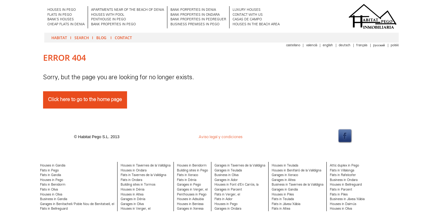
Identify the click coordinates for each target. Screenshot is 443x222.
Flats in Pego (49, 171)
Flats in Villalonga (342, 171)
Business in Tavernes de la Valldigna (297, 185)
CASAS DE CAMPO (247, 20)
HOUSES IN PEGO (61, 10)
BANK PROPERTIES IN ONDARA (195, 15)
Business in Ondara (343, 180)
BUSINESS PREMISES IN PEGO (194, 25)
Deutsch (345, 45)
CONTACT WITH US (248, 15)
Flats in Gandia (50, 175)
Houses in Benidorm (192, 166)
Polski (395, 45)
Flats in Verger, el (227, 195)
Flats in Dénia (186, 180)
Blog (101, 37)
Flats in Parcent (341, 190)
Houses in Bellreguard (346, 185)
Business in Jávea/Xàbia (347, 199)
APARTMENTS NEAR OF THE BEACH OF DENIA (127, 10)
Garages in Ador (226, 180)
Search (81, 37)
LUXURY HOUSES (247, 10)
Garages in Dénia (133, 199)
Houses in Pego (51, 180)
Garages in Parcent (228, 190)
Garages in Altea (283, 180)
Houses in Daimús (343, 204)
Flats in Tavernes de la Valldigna (143, 175)
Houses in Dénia (132, 190)
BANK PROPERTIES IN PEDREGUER (198, 20)
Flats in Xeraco (187, 175)
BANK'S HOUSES (60, 20)
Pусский (379, 45)
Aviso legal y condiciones (220, 137)
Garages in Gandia (285, 190)
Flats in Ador (223, 199)
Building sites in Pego (192, 171)
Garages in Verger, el (192, 190)
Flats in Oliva (49, 190)
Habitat (59, 37)
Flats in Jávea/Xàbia (286, 204)
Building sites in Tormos (138, 185)
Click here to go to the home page (85, 100)
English (328, 45)
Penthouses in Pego (191, 195)
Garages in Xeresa (190, 209)
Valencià (312, 45)
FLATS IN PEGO (59, 15)
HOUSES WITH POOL (107, 15)
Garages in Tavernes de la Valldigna (239, 166)
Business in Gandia (53, 199)
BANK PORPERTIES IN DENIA (193, 10)
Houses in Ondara (133, 171)
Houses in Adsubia (190, 199)
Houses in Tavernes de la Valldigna (145, 166)
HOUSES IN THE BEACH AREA (256, 25)
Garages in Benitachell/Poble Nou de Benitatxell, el (77, 204)
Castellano (293, 45)
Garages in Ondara (227, 209)
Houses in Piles (283, 195)
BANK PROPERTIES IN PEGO (113, 25)
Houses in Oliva (51, 195)
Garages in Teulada (228, 171)
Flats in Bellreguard (54, 209)
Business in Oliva (226, 175)
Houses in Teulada (285, 166)
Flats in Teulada (283, 199)
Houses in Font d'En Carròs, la (236, 185)
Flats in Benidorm (53, 185)
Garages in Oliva (132, 204)
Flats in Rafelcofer (343, 175)
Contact (123, 37)
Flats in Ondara (131, 180)
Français (362, 45)
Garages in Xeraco (285, 175)
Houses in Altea (132, 195)
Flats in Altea (281, 209)
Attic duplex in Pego (344, 166)
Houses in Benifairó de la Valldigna (296, 171)
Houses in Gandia (52, 166)
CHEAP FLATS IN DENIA (66, 25)
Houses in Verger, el (135, 209)
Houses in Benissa (190, 204)
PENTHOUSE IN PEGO (108, 20)
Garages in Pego (189, 185)
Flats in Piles (339, 195)
